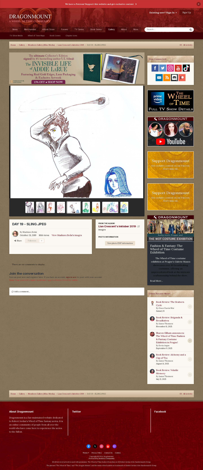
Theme (86, 453)
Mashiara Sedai (30, 232)
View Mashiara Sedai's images (67, 235)
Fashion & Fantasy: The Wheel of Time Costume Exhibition (167, 249)
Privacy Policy (96, 453)
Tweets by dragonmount (84, 416)
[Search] (158, 29)
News (15, 29)
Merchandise (30, 29)
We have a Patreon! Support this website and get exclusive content (99, 4)
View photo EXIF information (120, 243)
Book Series (96, 29)
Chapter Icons (71, 35)
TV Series (79, 29)
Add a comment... (21, 291)
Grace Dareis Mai (166, 308)
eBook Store (48, 29)
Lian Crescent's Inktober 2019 (117, 226)
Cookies (118, 453)
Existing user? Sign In (163, 12)
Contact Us (108, 453)
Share (18, 241)
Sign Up (186, 12)
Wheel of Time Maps (36, 35)
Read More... (156, 281)
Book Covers (55, 35)
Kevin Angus (164, 345)
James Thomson (166, 323)
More (135, 29)
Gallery (111, 30)
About (124, 29)
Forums (64, 29)
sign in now (71, 277)
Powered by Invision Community (101, 458)
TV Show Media (16, 35)
